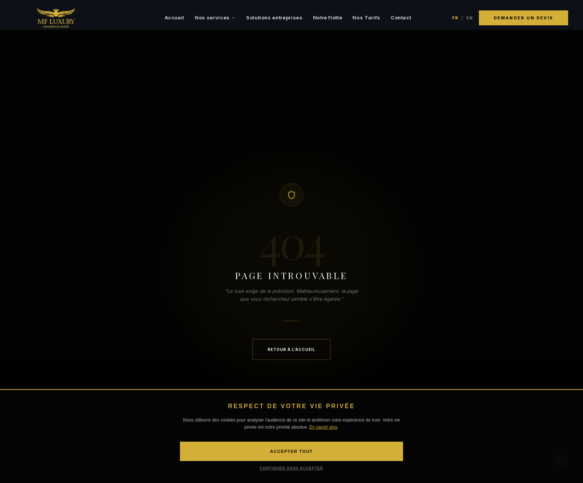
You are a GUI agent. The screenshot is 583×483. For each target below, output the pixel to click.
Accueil (175, 17)
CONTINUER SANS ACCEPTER (291, 468)
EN (469, 18)
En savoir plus (323, 427)
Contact (401, 17)
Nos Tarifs (366, 17)
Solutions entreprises (274, 17)
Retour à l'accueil (291, 350)
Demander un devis (523, 17)
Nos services (215, 17)
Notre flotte (327, 17)
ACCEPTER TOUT (291, 451)
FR (455, 18)
